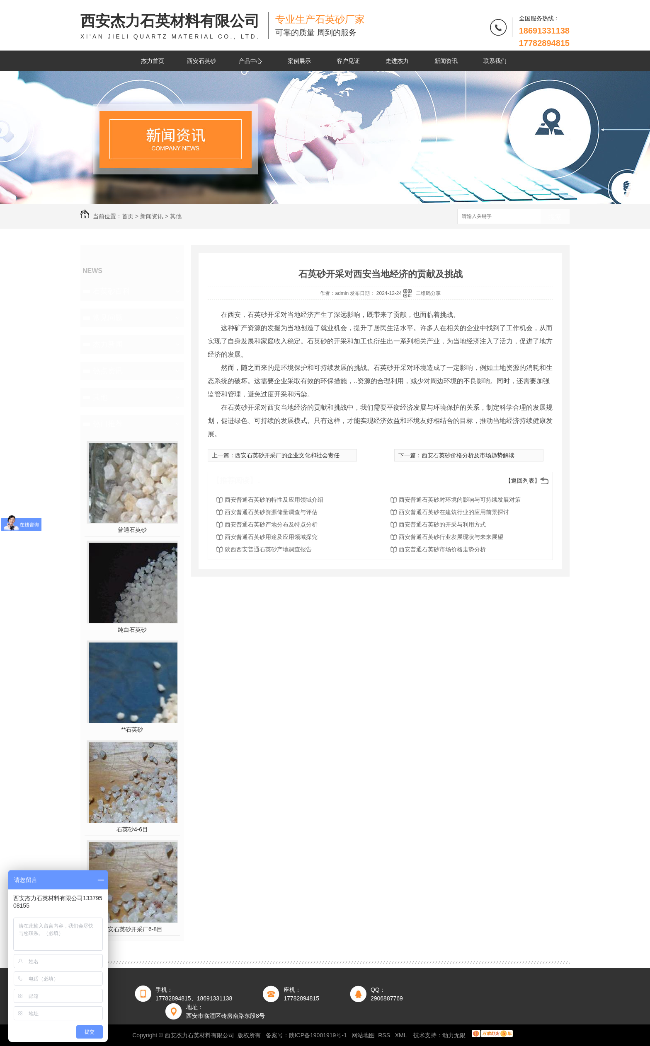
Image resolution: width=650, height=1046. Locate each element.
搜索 (555, 216)
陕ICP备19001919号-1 (318, 1035)
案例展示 (299, 61)
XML (401, 1035)
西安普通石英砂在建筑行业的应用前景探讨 (454, 512)
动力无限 (454, 1035)
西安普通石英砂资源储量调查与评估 (271, 512)
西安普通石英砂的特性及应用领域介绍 (274, 499)
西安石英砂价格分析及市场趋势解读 (468, 455)
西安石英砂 (201, 61)
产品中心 (250, 61)
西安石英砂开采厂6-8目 (132, 929)
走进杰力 (397, 61)
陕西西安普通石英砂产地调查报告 (268, 549)
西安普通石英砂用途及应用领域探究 (271, 537)
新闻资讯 (446, 61)
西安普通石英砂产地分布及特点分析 (271, 524)
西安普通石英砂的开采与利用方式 (442, 524)
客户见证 (348, 61)
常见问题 (108, 318)
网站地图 (363, 1035)
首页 (127, 216)
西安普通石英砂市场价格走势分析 (442, 549)
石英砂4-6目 (132, 829)
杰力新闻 (108, 344)
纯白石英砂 (132, 629)
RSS (385, 1035)
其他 (176, 216)
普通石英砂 (132, 530)
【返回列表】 (522, 480)
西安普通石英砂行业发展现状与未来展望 (451, 537)
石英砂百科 (111, 291)
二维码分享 (428, 293)
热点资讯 (108, 371)
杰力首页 (152, 61)
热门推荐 (108, 424)
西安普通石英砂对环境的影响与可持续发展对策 (460, 499)
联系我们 (495, 61)
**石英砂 (132, 729)
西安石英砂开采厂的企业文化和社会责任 (287, 455)
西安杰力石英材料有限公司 (170, 26)
